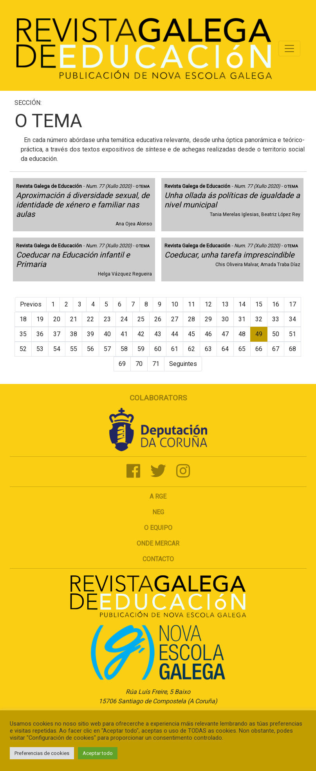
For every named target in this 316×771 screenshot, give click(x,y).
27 (174, 319)
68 (292, 349)
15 (258, 304)
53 (39, 349)
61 (174, 349)
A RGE (158, 496)
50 (275, 334)
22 (90, 319)
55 (73, 349)
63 (208, 349)
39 (90, 334)
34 (292, 319)
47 (225, 334)
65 (242, 349)
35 (23, 334)
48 (242, 334)
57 (107, 349)
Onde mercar (158, 543)
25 (140, 319)
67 (275, 349)
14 (242, 304)
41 (124, 334)
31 (242, 319)
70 (139, 363)
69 (122, 363)
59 (140, 349)
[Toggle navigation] (289, 48)
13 (225, 304)
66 (258, 349)
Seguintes (183, 363)
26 (157, 319)
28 (191, 319)
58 (124, 349)
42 (140, 334)
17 (292, 304)
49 (258, 334)
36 (39, 334)
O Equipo (158, 527)
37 (56, 334)
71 (155, 363)
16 (275, 304)
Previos (31, 304)
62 (191, 349)
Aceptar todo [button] (98, 753)
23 (107, 319)
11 (191, 304)
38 (73, 334)
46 (208, 334)
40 (107, 334)
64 (225, 349)
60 (157, 349)
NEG (158, 512)
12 (208, 304)
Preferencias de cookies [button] (41, 753)
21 (73, 319)
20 (56, 319)
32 (258, 319)
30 (225, 319)
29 (208, 319)
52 (23, 349)
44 (174, 334)
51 (292, 334)
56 (90, 349)
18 (23, 319)
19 (39, 319)
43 (157, 334)
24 (124, 319)
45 (191, 334)
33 (275, 319)
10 (174, 304)
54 (56, 349)
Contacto (158, 559)
